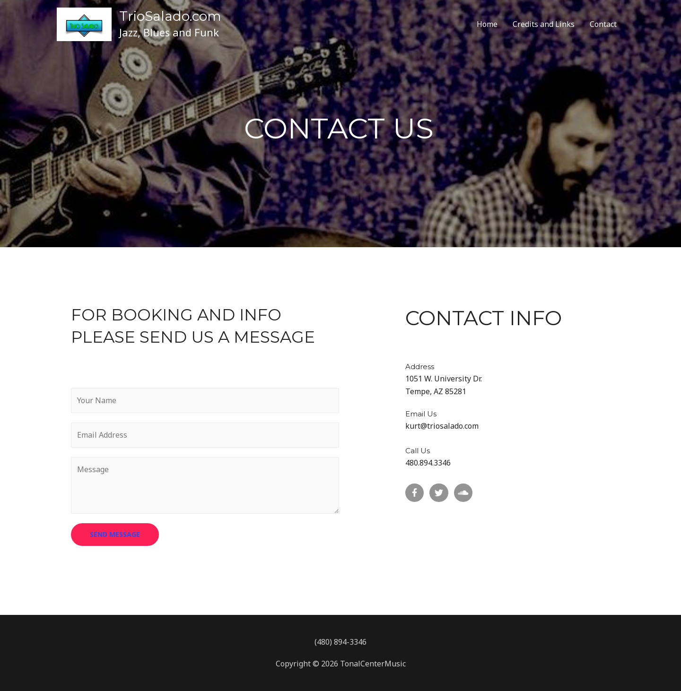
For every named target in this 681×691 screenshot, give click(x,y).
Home (487, 24)
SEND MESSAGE (115, 534)
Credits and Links (544, 24)
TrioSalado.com (170, 16)
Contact (603, 24)
